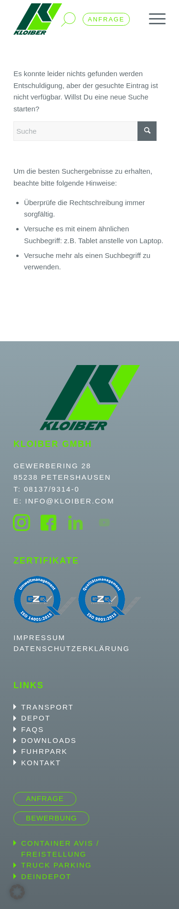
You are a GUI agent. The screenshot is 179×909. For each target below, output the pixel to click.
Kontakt (41, 763)
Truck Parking (56, 865)
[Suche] (85, 131)
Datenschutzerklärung (71, 648)
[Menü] (152, 19)
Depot (36, 718)
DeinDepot (46, 876)
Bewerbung (51, 818)
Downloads (48, 740)
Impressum (39, 637)
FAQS (32, 729)
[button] (17, 892)
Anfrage (106, 19)
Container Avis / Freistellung (60, 848)
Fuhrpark (44, 751)
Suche (68, 19)
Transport (47, 707)
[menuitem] (152, 19)
